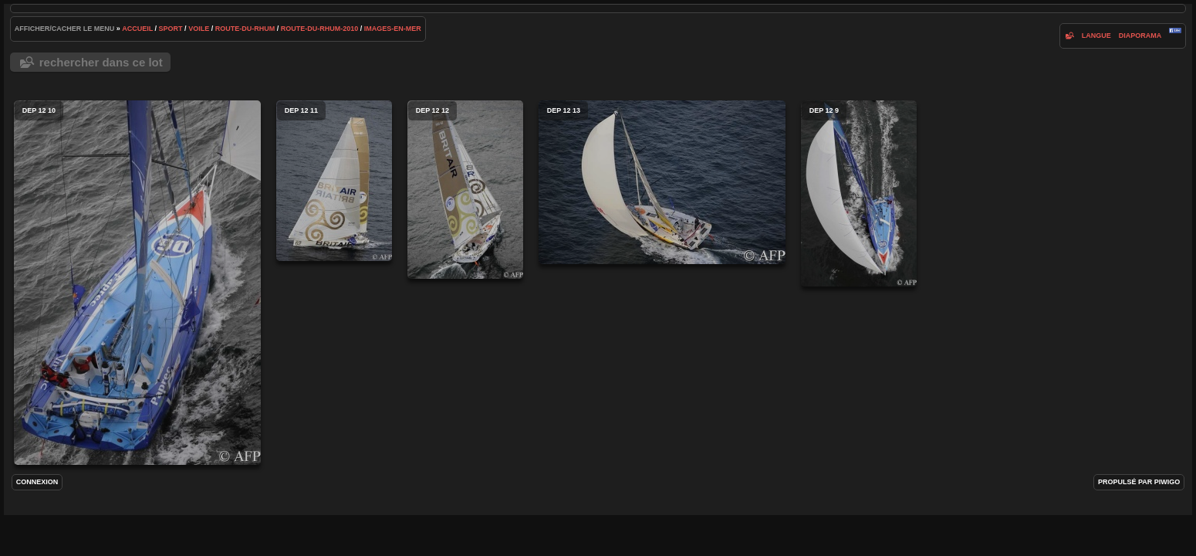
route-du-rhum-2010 (320, 28)
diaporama (1140, 35)
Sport (171, 28)
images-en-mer (392, 28)
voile (198, 28)
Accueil (137, 28)
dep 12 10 (137, 282)
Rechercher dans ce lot (101, 62)
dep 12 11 (334, 180)
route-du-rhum (245, 28)
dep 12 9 (859, 193)
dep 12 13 (662, 182)
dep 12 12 (465, 189)
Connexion (37, 482)
